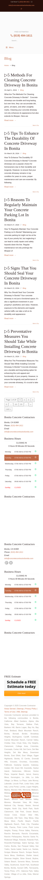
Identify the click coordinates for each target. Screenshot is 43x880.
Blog (22, 90)
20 (21, 404)
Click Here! (21, 693)
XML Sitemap (22, 712)
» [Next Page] (30, 404)
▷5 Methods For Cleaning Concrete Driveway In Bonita (21, 80)
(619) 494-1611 (24, 2)
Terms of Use (9, 712)
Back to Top (36, 125)
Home (6, 65)
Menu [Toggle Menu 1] (10, 47)
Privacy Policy (31, 709)
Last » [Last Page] (8, 409)
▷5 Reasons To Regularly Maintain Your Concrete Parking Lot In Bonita (20, 209)
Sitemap (20, 709)
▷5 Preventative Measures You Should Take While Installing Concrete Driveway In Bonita (21, 341)
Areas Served (9, 709)
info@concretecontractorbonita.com (21, 5)
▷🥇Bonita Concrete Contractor (21, 21)
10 (16, 404)
